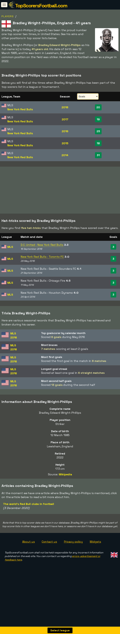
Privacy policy (73, 554)
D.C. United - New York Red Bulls (42, 257)
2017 (65, 119)
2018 (65, 107)
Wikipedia (65, 486)
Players (8, 16)
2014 (65, 155)
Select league (60, 630)
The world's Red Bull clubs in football (28, 516)
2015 (65, 143)
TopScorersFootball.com (41, 6)
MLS (10, 259)
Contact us (49, 554)
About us (28, 554)
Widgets (95, 554)
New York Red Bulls (20, 109)
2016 (65, 131)
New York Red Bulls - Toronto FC (42, 269)
